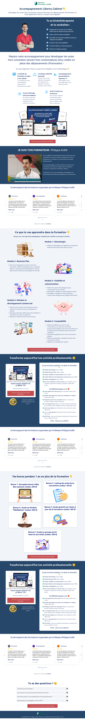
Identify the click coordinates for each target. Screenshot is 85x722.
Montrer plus (11, 210)
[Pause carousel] (42, 220)
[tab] (39, 218)
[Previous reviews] (5, 206)
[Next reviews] (80, 206)
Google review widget (39, 224)
